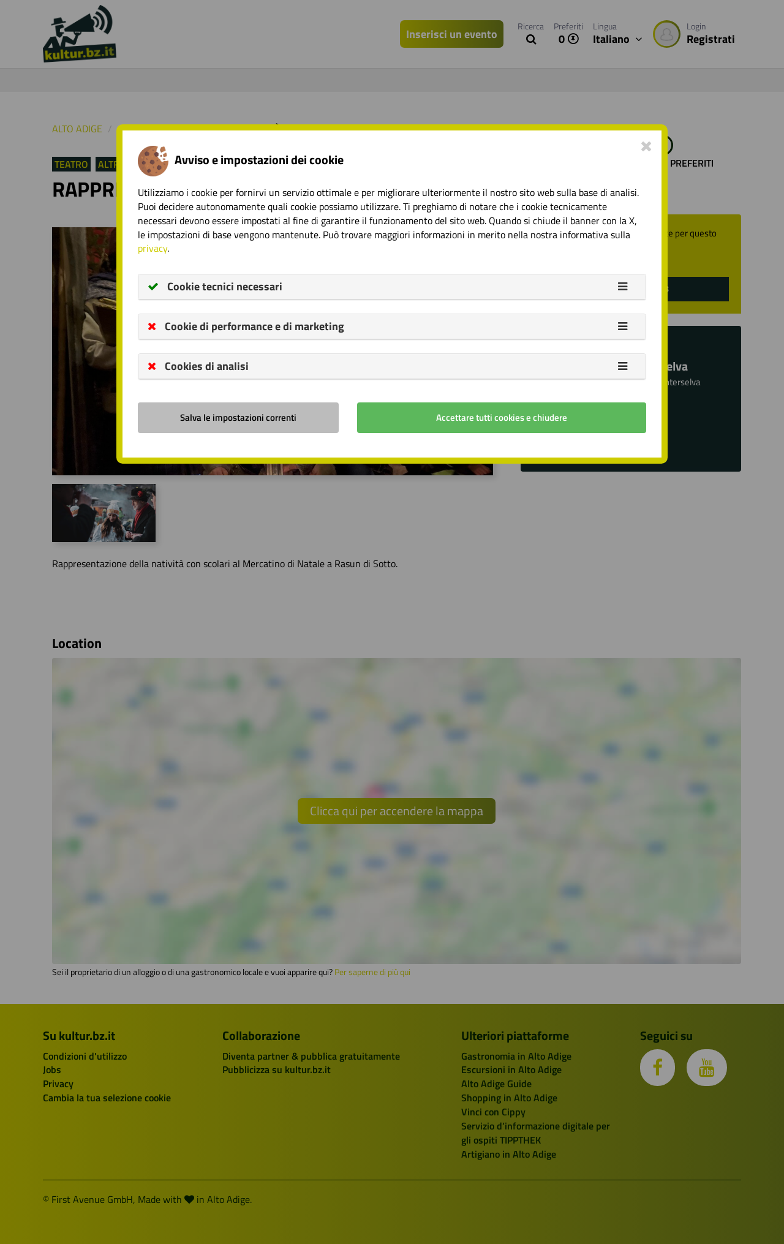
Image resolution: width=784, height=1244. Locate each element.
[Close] (646, 145)
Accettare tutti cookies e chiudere (501, 417)
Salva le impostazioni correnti (238, 417)
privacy (152, 248)
